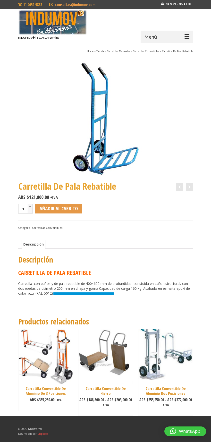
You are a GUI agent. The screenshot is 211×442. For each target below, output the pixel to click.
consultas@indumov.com (74, 4)
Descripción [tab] (33, 244)
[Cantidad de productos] (23, 208)
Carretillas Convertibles (47, 228)
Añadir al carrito (59, 208)
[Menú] (167, 37)
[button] (185, 431)
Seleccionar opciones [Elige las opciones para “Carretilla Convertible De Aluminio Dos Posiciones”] (166, 412)
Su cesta (176, 4)
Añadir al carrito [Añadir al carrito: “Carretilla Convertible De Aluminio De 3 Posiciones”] (45, 407)
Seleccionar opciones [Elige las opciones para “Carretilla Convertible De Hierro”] (106, 412)
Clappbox (42, 433)
